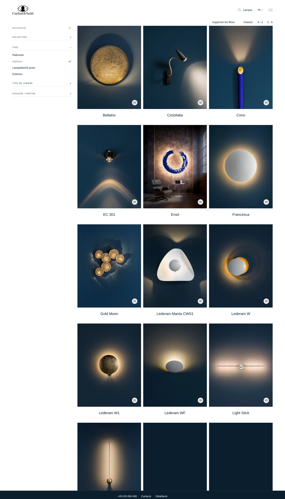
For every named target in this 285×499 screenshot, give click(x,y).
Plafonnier (18, 55)
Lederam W (240, 314)
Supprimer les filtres (223, 22)
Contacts (146, 493)
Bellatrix (109, 115)
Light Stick (240, 413)
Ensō (175, 215)
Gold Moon (109, 314)
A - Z (260, 22)
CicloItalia (175, 115)
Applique (17, 61)
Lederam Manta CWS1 (174, 314)
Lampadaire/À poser (23, 67)
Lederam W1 (109, 413)
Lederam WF (175, 413)
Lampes (245, 10)
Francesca (240, 215)
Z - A (270, 22)
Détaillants (161, 493)
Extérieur (17, 74)
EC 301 (109, 215)
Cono (240, 115)
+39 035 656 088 (127, 493)
